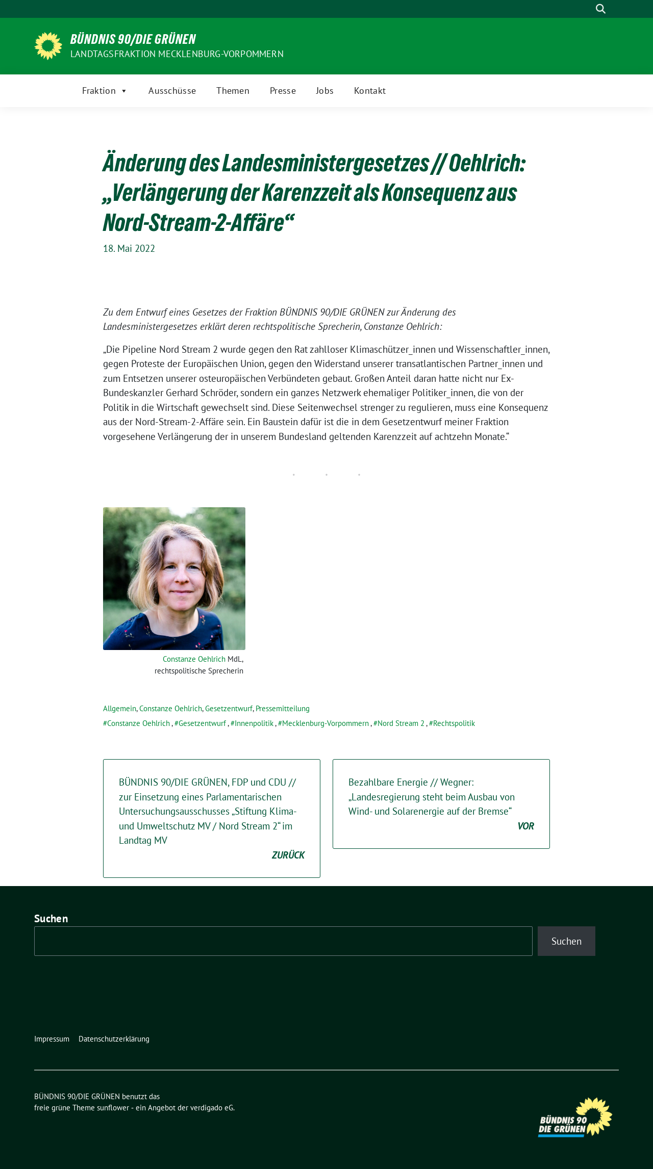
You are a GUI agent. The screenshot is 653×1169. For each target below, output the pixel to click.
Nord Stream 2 (401, 723)
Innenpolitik (254, 723)
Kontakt (370, 90)
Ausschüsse (172, 90)
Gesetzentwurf (229, 708)
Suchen (51, 918)
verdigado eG (211, 1107)
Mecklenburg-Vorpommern (325, 723)
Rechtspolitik (454, 723)
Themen (232, 90)
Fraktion (105, 91)
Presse (283, 90)
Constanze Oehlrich (194, 659)
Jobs (325, 90)
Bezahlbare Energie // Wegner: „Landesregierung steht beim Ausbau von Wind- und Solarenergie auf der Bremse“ (441, 804)
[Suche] (586, 9)
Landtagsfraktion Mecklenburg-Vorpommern (177, 54)
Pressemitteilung (283, 708)
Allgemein (119, 708)
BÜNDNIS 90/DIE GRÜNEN (133, 39)
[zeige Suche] (601, 9)
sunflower (113, 1107)
